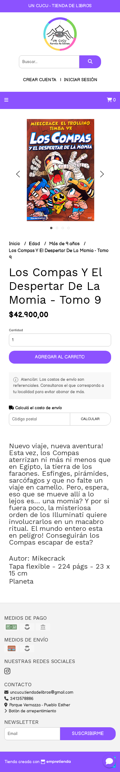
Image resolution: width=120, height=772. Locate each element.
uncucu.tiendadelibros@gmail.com (38, 692)
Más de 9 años (65, 244)
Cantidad (16, 330)
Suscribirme (88, 733)
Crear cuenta (39, 80)
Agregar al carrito (60, 357)
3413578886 (19, 698)
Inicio (15, 244)
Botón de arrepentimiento (30, 711)
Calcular (90, 419)
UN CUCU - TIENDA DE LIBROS (60, 6)
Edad (35, 244)
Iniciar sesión (80, 80)
